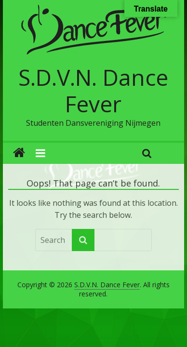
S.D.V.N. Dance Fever (93, 90)
